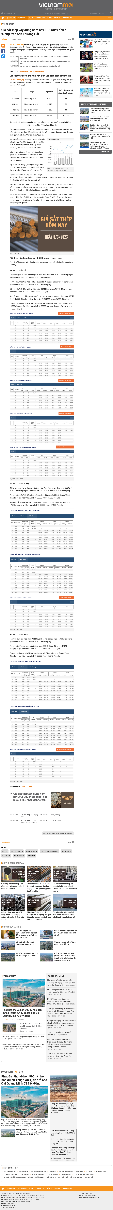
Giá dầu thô (52, 1171)
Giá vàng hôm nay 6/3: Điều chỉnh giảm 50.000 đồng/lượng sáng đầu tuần (45, 62)
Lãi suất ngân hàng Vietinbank (57, 1177)
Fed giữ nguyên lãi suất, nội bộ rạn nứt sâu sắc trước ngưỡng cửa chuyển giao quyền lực (102, 55)
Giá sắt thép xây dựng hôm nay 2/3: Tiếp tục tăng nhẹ (40, 816)
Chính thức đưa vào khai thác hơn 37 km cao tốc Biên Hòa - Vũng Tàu (31, 1026)
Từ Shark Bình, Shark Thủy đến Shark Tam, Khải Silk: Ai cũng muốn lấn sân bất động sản (100, 127)
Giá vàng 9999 (23, 1171)
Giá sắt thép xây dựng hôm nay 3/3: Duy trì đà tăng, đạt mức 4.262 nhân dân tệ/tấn (30, 796)
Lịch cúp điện (24, 1174)
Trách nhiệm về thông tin (8, 1207)
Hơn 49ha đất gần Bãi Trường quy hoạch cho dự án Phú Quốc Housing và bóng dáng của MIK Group (99, 145)
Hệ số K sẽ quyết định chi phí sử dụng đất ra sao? (27, 954)
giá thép (4, 851)
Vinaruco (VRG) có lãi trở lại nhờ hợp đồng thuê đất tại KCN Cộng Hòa (100, 118)
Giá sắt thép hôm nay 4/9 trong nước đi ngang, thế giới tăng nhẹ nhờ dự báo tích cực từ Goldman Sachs (39, 916)
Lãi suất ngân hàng (37, 1174)
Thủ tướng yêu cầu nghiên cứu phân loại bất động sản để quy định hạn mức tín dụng (27, 934)
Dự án (31, 18)
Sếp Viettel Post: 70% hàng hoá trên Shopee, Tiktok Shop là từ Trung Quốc (102, 79)
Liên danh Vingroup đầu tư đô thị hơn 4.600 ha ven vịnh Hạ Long (100, 110)
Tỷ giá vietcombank (10, 1174)
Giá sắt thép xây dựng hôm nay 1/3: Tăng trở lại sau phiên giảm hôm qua (41, 821)
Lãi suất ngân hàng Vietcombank (81, 1177)
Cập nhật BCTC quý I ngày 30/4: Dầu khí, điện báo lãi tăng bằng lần (102, 42)
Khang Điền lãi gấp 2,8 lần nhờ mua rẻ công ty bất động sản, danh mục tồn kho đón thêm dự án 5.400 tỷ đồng (61, 1023)
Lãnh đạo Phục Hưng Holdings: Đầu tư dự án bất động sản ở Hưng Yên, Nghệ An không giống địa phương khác (63, 1151)
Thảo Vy (4, 39)
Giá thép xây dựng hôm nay (49, 851)
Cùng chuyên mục (11, 927)
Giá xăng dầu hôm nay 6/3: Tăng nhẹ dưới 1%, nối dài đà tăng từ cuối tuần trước (45, 58)
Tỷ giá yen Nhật (100, 1171)
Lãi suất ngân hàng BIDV (36, 1177)
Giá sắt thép (27, 786)
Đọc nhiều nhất (56, 976)
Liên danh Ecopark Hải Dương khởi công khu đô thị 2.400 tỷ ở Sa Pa (63, 1133)
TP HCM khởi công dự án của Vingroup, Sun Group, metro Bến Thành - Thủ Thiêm (59, 1001)
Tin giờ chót (9, 976)
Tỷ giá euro (79, 1171)
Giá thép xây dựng (17, 851)
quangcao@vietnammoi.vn (91, 1197)
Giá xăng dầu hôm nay (38, 1171)
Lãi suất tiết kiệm (52, 1174)
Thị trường (22, 18)
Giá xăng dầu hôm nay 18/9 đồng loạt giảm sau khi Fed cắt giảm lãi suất (12, 886)
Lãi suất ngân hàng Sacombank (14, 1177)
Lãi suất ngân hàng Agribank (84, 1174)
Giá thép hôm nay (31, 851)
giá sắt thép (31, 855)
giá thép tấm (6, 855)
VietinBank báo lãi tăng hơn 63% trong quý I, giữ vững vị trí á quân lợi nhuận (102, 92)
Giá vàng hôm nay (10, 1171)
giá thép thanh (66, 851)
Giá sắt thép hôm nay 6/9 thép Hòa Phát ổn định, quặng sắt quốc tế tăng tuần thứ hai (12, 916)
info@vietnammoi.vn (11, 1205)
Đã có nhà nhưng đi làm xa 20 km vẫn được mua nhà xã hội (65, 932)
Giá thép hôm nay (17, 45)
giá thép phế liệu (19, 855)
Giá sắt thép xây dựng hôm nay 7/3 (33, 71)
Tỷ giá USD (89, 1171)
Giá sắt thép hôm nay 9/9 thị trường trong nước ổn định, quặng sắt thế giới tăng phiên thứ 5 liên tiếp (39, 887)
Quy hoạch (11, 18)
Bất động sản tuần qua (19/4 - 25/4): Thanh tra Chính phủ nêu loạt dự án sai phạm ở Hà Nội (65, 956)
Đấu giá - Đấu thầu (54, 18)
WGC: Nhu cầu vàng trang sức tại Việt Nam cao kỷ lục (101, 66)
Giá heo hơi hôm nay (66, 1171)
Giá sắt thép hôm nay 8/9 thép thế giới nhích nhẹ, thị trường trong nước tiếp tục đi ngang (65, 887)
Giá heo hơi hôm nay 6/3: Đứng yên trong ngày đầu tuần (40, 66)
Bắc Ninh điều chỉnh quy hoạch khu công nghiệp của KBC (100, 136)
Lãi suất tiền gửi (66, 1174)
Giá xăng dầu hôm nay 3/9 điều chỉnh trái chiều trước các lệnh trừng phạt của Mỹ (64, 914)
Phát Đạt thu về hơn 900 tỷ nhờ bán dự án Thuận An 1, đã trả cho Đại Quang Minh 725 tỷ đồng (22, 1012)
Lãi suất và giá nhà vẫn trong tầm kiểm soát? (25, 943)
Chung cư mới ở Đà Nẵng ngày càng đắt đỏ (64, 943)
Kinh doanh (67, 18)
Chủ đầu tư (40, 18)
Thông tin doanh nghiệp (94, 104)
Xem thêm (105, 152)
